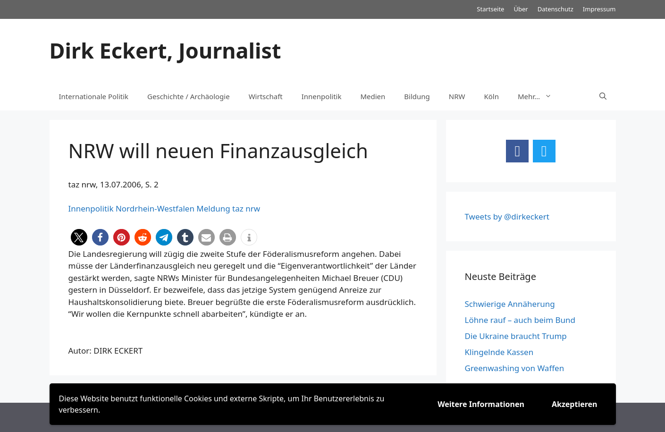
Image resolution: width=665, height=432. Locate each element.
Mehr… (539, 96)
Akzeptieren (575, 404)
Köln (491, 96)
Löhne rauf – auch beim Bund (520, 319)
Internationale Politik (94, 96)
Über (520, 9)
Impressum (599, 9)
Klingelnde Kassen (499, 352)
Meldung (213, 208)
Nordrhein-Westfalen (155, 208)
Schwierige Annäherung (510, 303)
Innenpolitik (322, 96)
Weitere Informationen (481, 404)
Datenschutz (555, 9)
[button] (79, 237)
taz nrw (246, 208)
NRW (457, 96)
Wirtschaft (266, 96)
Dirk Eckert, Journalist (165, 50)
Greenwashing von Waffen (514, 368)
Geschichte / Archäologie (188, 96)
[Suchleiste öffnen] (603, 96)
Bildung (416, 96)
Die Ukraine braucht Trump (516, 335)
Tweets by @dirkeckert (507, 216)
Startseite (490, 9)
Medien (372, 96)
